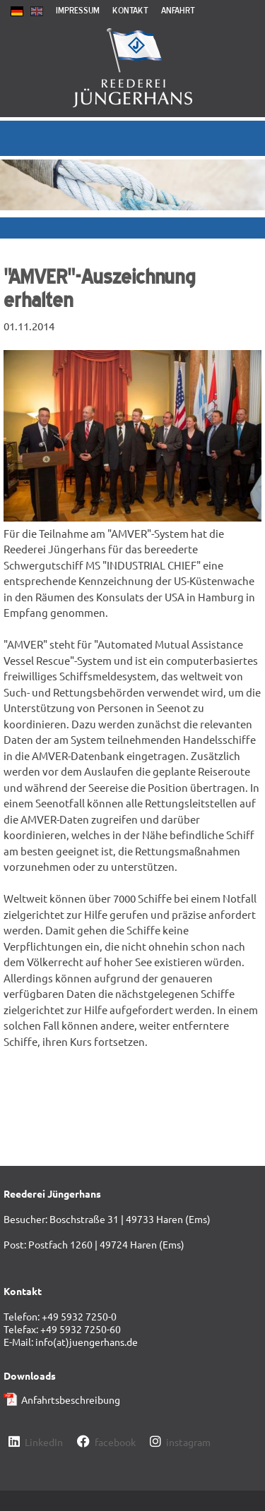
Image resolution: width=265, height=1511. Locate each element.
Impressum (78, 10)
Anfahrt (178, 10)
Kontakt (130, 10)
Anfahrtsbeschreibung (70, 1399)
